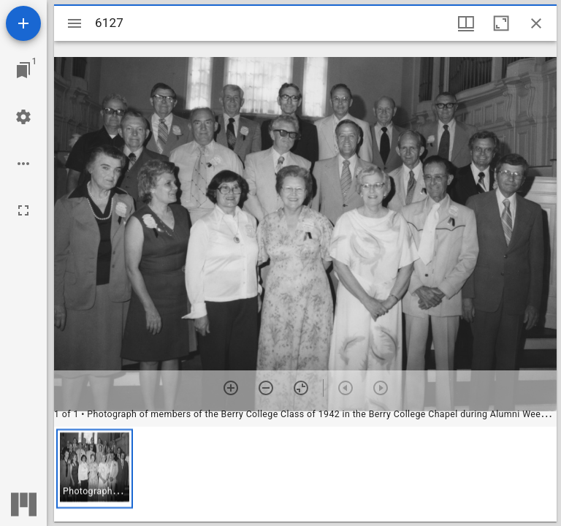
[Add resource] (23, 23)
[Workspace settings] (23, 116)
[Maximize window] (501, 23)
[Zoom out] (265, 387)
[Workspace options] (23, 163)
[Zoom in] (230, 387)
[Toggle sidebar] (74, 23)
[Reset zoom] (300, 387)
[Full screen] (23, 210)
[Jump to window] (23, 70)
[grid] (305, 474)
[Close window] (536, 23)
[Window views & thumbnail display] (466, 23)
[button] (94, 468)
